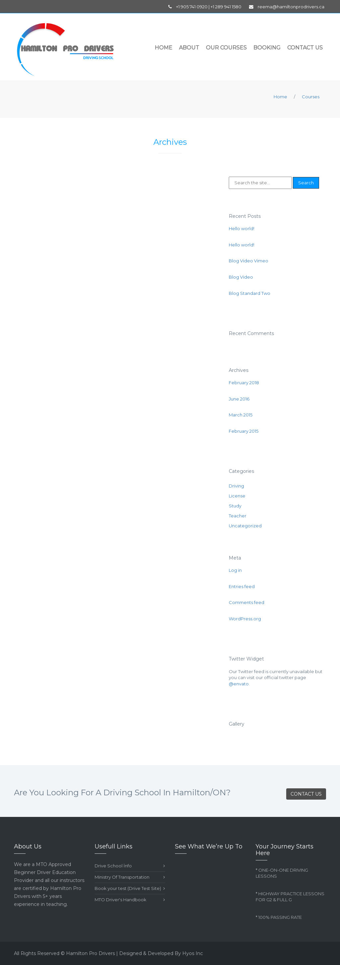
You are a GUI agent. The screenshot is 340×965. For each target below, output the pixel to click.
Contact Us (305, 47)
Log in (235, 570)
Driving (236, 485)
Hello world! (241, 228)
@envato (239, 683)
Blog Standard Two (249, 293)
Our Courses (226, 47)
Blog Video (241, 277)
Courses (310, 96)
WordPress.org (245, 618)
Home (163, 47)
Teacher (237, 515)
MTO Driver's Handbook (130, 899)
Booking (267, 47)
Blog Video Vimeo (248, 260)
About (189, 47)
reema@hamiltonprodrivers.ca (286, 6)
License (237, 495)
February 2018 (244, 382)
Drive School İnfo (130, 865)
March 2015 (240, 414)
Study (235, 505)
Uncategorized (245, 525)
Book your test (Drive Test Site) (130, 888)
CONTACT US (306, 794)
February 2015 (243, 431)
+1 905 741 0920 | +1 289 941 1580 (204, 6)
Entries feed (242, 586)
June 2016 (239, 398)
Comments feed (246, 602)
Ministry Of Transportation (130, 877)
